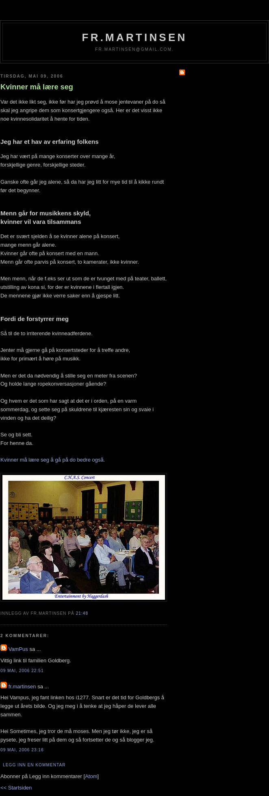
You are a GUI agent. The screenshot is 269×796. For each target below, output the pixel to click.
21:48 (82, 613)
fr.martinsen (134, 37)
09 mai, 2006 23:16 (22, 750)
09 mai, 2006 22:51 (22, 670)
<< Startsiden (16, 788)
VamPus (18, 649)
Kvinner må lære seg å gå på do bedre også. (52, 460)
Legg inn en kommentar (34, 765)
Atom (91, 776)
